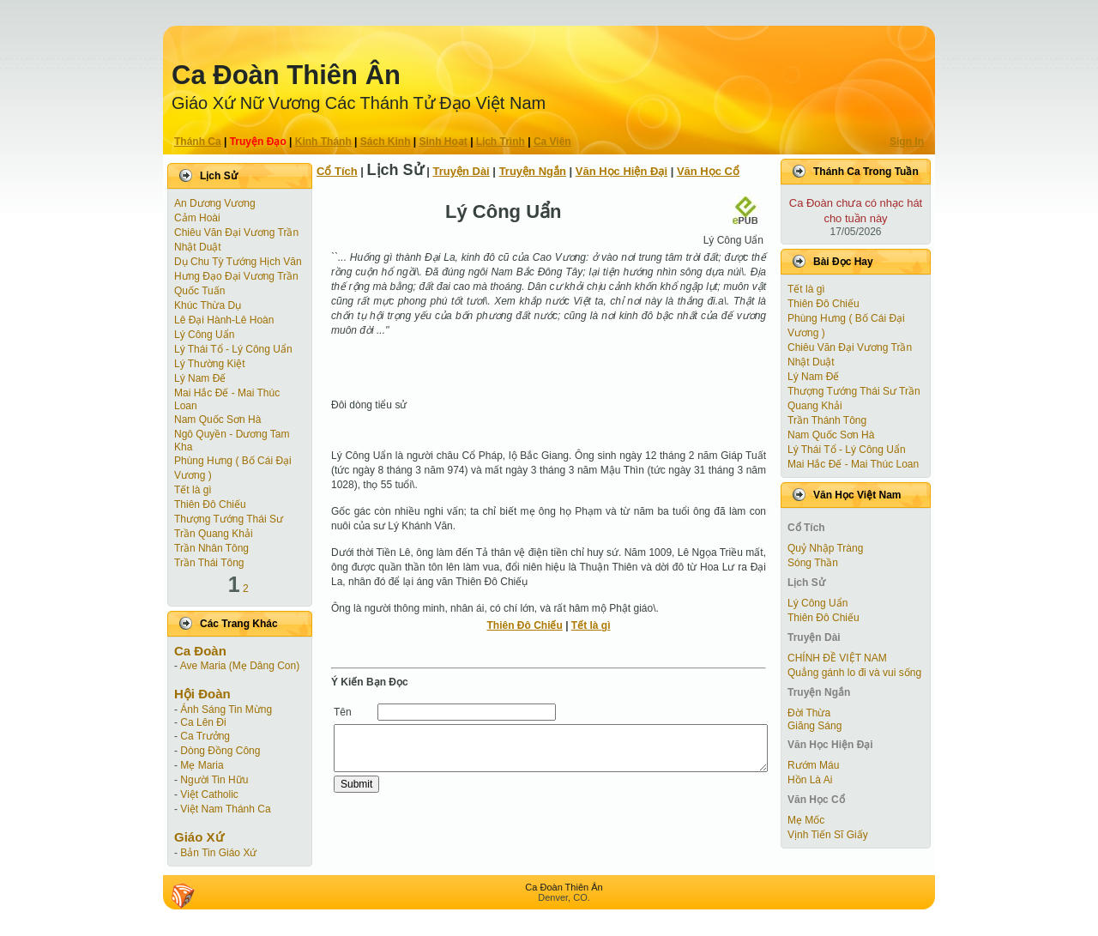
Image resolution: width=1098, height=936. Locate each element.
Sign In (907, 142)
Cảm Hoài (197, 218)
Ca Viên (552, 142)
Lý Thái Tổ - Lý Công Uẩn (233, 349)
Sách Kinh (385, 142)
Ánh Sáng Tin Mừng (226, 710)
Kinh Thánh (323, 142)
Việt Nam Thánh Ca (225, 809)
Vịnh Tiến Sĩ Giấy (827, 835)
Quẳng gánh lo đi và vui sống (854, 673)
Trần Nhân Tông (211, 548)
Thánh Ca (197, 142)
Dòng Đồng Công (220, 751)
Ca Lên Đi (203, 722)
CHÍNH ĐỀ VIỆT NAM (837, 658)
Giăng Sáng (814, 726)
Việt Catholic (209, 794)
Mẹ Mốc (805, 820)
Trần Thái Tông (209, 563)
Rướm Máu (813, 765)
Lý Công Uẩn (204, 335)
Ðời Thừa (808, 713)
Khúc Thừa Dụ (207, 305)
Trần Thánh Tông (826, 420)
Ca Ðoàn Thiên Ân (286, 75)
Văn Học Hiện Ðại (621, 171)
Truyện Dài (461, 171)
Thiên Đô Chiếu (210, 504)
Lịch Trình (500, 142)
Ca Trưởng (205, 736)
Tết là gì (193, 490)
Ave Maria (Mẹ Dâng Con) (240, 666)
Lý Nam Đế (200, 378)
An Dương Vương (215, 203)
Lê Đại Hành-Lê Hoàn (224, 320)
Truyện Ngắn (532, 171)
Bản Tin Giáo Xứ (218, 853)
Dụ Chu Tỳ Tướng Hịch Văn (238, 262)
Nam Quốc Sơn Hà (217, 420)
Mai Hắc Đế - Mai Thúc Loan (853, 464)
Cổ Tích (337, 171)
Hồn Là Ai (809, 780)
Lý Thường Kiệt (209, 364)
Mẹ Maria (201, 765)
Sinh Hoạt (443, 142)
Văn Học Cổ (708, 171)
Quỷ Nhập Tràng (825, 548)
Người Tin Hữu (214, 780)
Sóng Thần (812, 563)
